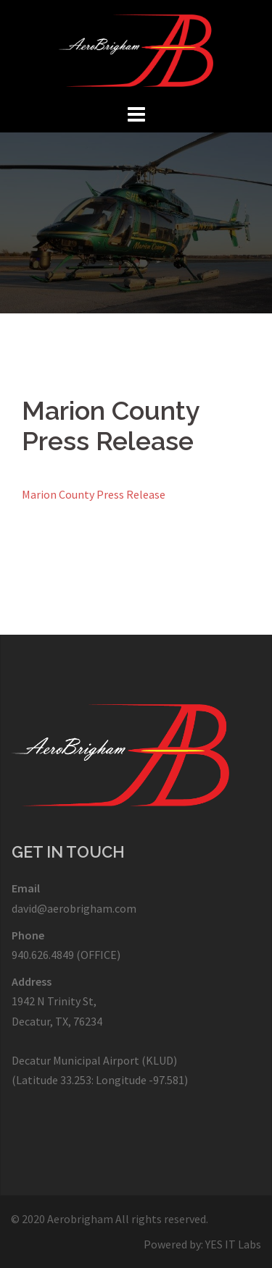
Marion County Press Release (93, 494)
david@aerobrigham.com (74, 908)
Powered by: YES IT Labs (202, 1244)
